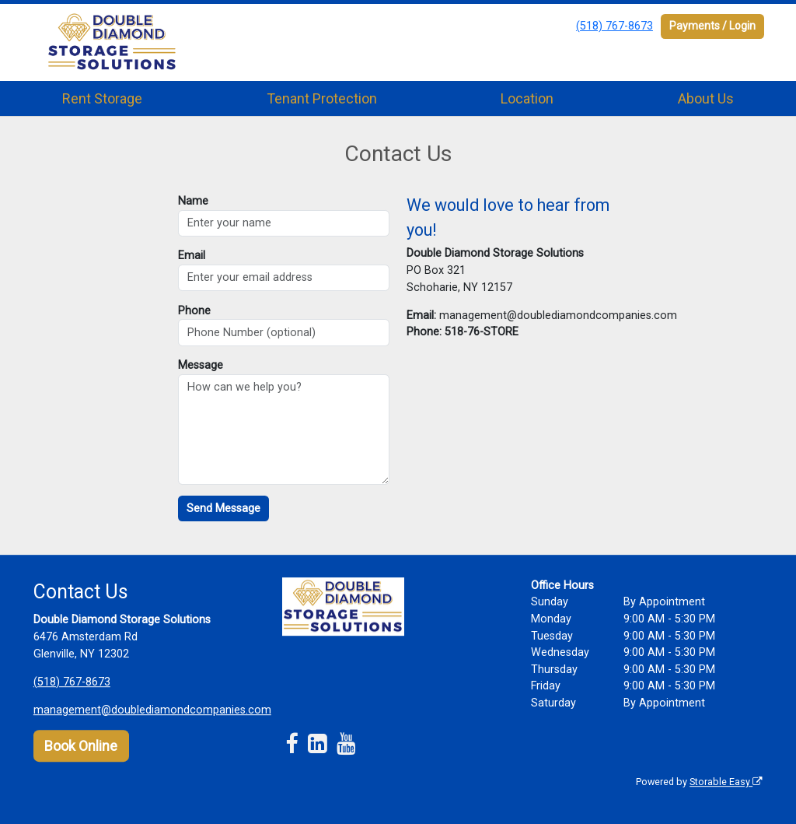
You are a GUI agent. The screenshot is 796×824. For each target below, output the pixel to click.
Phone (194, 310)
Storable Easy (726, 781)
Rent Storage (102, 98)
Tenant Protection (322, 98)
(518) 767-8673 (614, 26)
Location (527, 98)
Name (193, 201)
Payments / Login (712, 25)
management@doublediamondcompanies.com (152, 710)
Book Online (80, 746)
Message (200, 365)
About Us (706, 98)
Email (191, 255)
